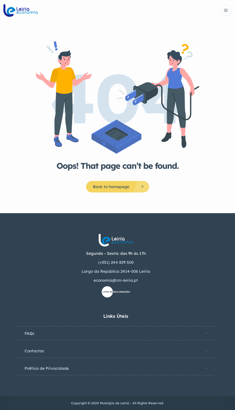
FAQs (29, 333)
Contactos (34, 350)
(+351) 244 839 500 (116, 262)
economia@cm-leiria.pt (116, 280)
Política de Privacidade (47, 368)
